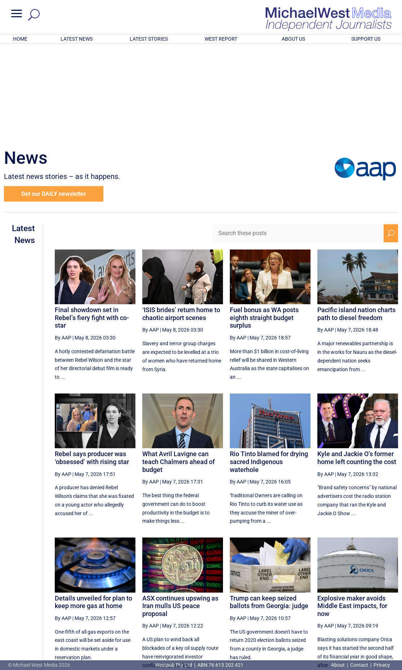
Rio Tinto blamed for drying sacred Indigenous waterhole (269, 367)
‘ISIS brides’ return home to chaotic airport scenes (181, 219)
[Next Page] (374, 601)
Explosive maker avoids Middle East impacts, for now (352, 511)
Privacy (382, 665)
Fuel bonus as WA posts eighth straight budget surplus (264, 223)
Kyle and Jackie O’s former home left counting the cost (356, 363)
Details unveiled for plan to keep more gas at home (93, 508)
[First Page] (215, 601)
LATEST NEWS (77, 39)
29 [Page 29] (266, 601)
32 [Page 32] (321, 601)
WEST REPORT (221, 39)
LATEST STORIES (149, 39)
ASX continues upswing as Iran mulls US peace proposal (180, 511)
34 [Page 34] (357, 601)
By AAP (63, 243)
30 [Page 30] (284, 601)
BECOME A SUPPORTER (365, 626)
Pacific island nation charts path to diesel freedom (356, 219)
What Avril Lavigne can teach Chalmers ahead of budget (178, 367)
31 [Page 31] (302, 601)
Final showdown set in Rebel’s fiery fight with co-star (92, 223)
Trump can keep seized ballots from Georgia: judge (269, 508)
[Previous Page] (231, 601)
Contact (359, 665)
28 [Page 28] (248, 601)
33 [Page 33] (339, 601)
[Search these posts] (298, 139)
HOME (20, 39)
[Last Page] (389, 601)
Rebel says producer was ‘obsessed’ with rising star (92, 363)
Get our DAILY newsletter (53, 99)
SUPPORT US (365, 39)
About (338, 665)
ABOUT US (293, 39)
